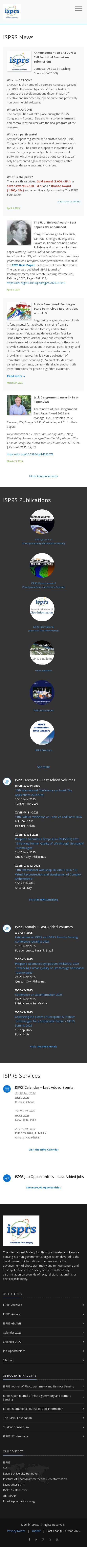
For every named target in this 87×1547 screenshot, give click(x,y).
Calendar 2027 (12, 1342)
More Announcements (43, 476)
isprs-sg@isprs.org (23, 1501)
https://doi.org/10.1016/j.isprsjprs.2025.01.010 (36, 283)
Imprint (36, 1531)
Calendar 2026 (12, 1332)
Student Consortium (16, 1427)
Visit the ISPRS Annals (43, 1046)
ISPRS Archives (12, 1305)
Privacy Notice (16, 1531)
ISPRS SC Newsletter (16, 1436)
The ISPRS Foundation (17, 1418)
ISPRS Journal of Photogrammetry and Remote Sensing (38, 1386)
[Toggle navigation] (78, 8)
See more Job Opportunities (43, 1187)
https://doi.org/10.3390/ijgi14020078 (30, 454)
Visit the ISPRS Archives (43, 899)
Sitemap (8, 1360)
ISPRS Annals (11, 1314)
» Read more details (69, 201)
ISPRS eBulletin (12, 1323)
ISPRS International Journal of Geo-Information (33, 1409)
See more (43, 767)
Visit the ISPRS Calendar (43, 1149)
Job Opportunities (14, 1351)
